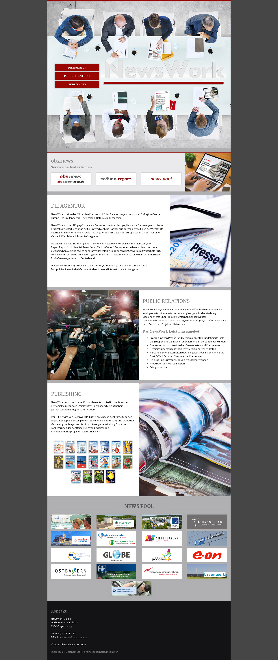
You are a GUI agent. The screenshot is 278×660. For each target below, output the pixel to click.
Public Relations (77, 76)
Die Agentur (77, 67)
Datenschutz (73, 651)
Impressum (57, 651)
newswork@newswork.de (73, 637)
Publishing (77, 84)
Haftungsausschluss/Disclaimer (100, 651)
